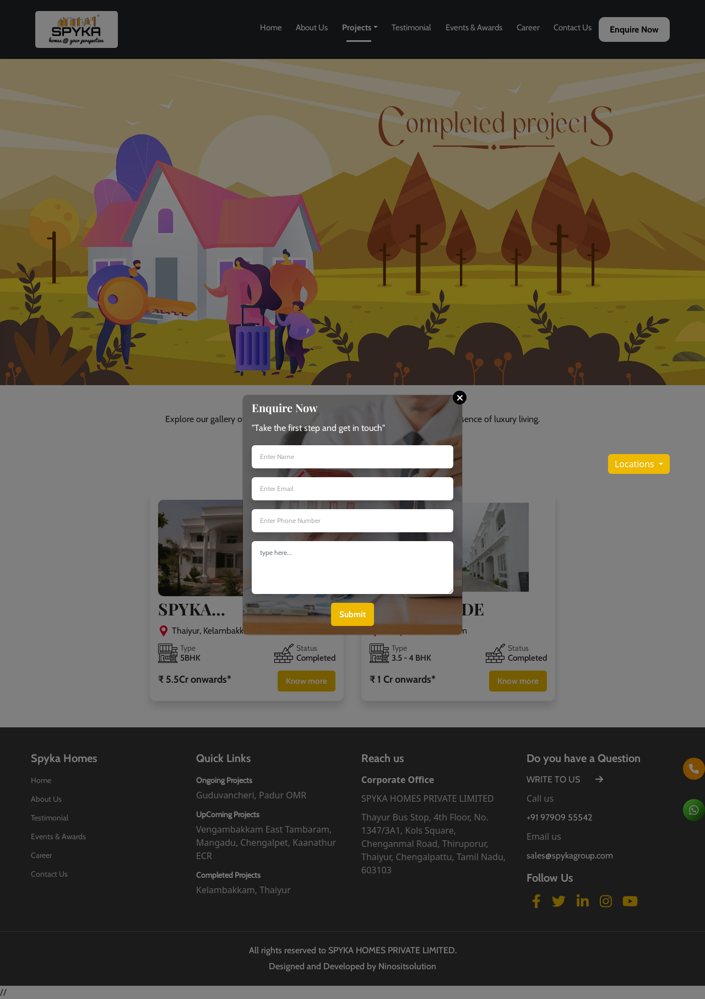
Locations (636, 464)
